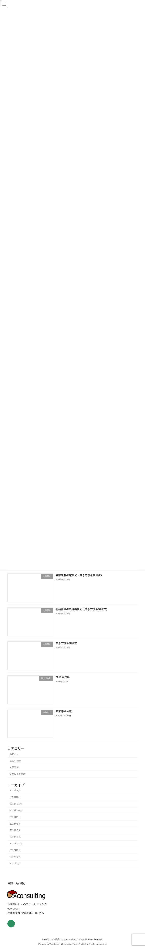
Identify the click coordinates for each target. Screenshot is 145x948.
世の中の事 (15, 765)
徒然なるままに (17, 778)
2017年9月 (15, 854)
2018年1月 (15, 841)
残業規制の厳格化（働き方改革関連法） (79, 579)
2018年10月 (16, 815)
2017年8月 (15, 861)
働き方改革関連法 (66, 647)
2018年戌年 (62, 681)
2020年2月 (15, 801)
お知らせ (14, 758)
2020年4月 (15, 795)
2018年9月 (15, 821)
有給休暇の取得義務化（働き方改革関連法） (82, 613)
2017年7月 (15, 868)
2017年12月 (16, 848)
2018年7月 (15, 835)
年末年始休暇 (64, 715)
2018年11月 (16, 808)
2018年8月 (15, 828)
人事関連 (14, 772)
